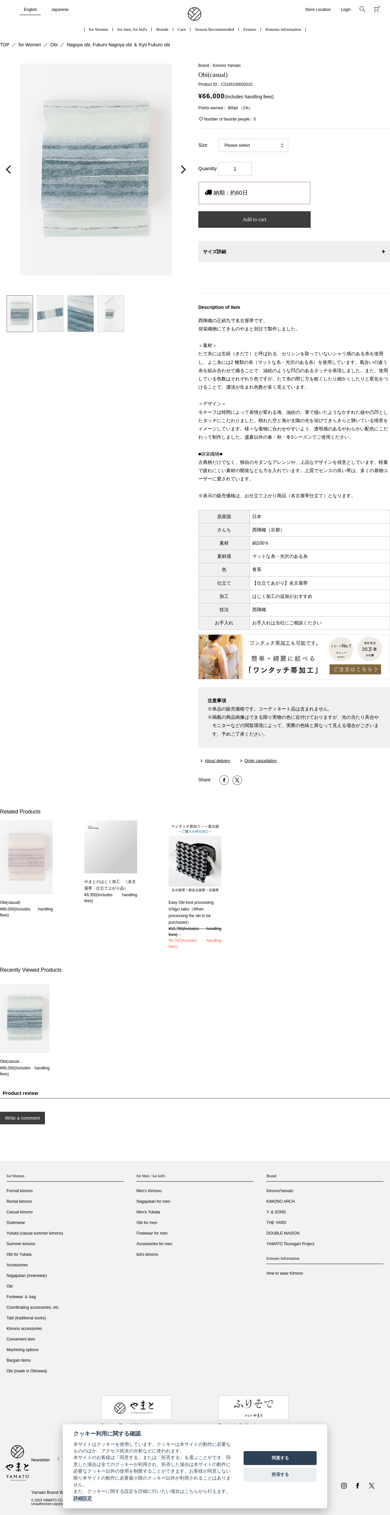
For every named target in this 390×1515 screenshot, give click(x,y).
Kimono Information (283, 29)
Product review (20, 1093)
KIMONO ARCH (280, 1201)
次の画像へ (182, 169)
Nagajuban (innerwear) (27, 1275)
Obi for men (146, 1222)
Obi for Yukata (19, 1254)
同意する (280, 1457)
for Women (98, 29)
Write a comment (22, 1118)
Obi (54, 44)
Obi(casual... (11, 1061)
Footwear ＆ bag (21, 1297)
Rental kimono (19, 1201)
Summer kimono (21, 1244)
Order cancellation (261, 760)
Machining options (23, 1349)
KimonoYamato (279, 1191)
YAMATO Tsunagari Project (290, 1244)
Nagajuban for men (153, 1201)
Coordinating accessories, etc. (33, 1307)
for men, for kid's (132, 29)
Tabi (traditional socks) (26, 1318)
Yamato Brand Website (53, 1492)
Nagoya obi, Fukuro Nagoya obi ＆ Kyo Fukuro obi (118, 44)
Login (346, 9)
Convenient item (21, 1339)
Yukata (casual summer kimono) (35, 1233)
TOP (5, 44)
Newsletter (40, 1460)
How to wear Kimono (284, 1273)
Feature (249, 29)
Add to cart (254, 219)
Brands (162, 29)
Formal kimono (20, 1191)
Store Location (318, 9)
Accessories (17, 1265)
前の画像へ (10, 169)
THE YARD (276, 1222)
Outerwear (16, 1222)
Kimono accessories (24, 1328)
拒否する (280, 1474)
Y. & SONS (276, 1212)
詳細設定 (82, 1498)
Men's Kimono (149, 1191)
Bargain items (19, 1360)
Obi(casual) (10, 902)
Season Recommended (214, 29)
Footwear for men (152, 1233)
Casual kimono (20, 1212)
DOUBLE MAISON (282, 1233)
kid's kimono (147, 1254)
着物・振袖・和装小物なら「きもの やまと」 (194, 14)
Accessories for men (154, 1244)
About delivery (217, 760)
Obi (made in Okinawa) (27, 1371)
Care (182, 29)
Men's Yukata (148, 1212)
